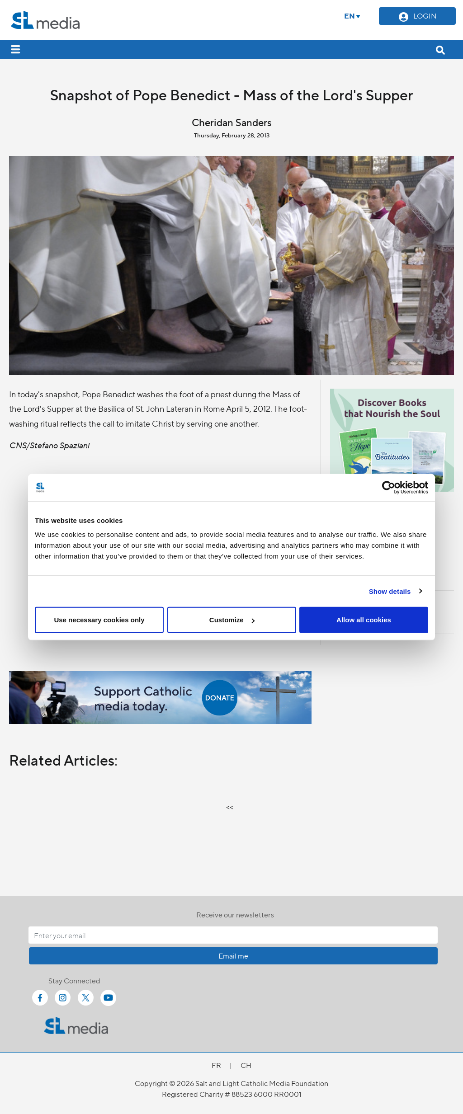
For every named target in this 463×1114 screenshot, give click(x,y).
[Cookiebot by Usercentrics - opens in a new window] (388, 487)
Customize (232, 620)
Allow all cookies (363, 620)
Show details (390, 591)
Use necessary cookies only (99, 620)
